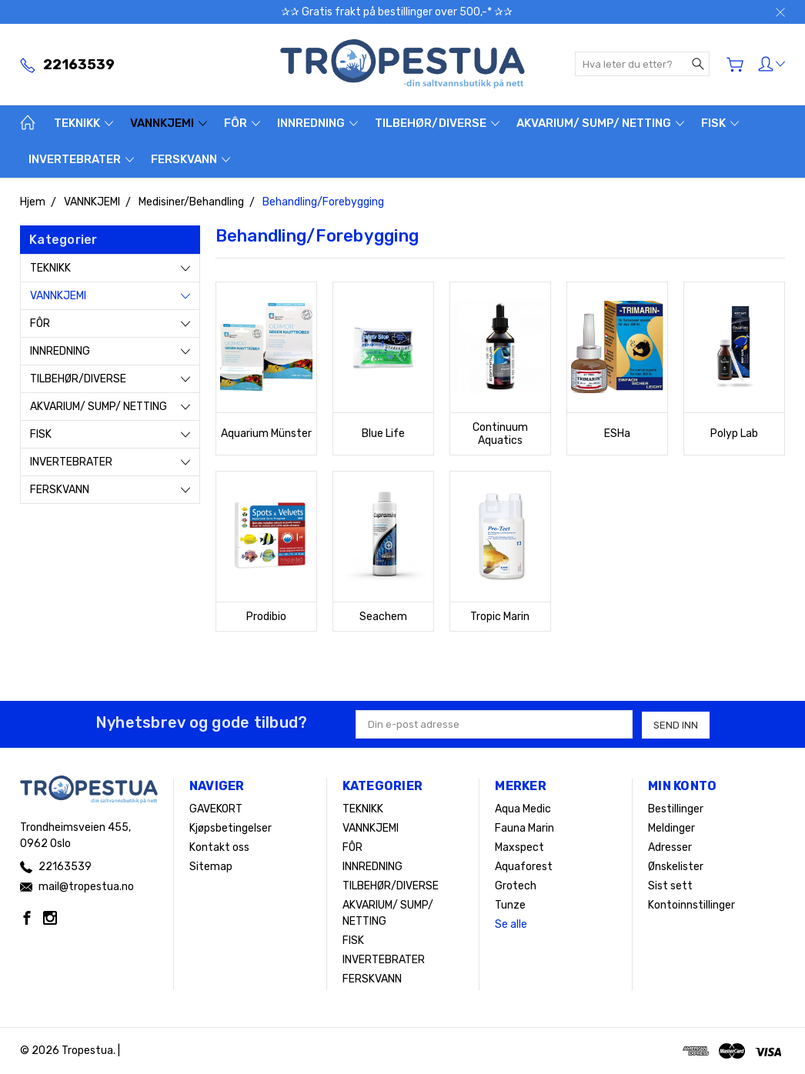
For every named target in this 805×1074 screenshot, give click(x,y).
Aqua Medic (523, 809)
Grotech (515, 885)
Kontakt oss (219, 847)
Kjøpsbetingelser (230, 828)
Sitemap (210, 866)
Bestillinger (675, 809)
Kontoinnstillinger (691, 905)
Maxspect (519, 847)
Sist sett (670, 885)
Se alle (511, 924)
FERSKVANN (190, 159)
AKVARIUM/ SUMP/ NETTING (600, 123)
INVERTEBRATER (81, 159)
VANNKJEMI (168, 123)
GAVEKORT (215, 809)
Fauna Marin (524, 828)
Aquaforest (524, 866)
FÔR (242, 123)
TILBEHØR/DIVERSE (437, 123)
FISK (720, 123)
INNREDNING (317, 123)
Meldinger (671, 828)
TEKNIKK (83, 123)
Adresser (670, 847)
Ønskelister (675, 866)
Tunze (510, 905)
